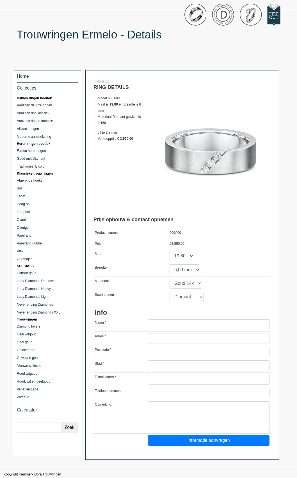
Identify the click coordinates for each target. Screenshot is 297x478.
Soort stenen (104, 295)
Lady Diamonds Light (33, 297)
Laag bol (23, 212)
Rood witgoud (27, 374)
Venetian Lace (27, 389)
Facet (21, 196)
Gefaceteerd (26, 350)
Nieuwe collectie (29, 366)
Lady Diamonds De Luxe (35, 281)
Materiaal (102, 281)
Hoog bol (23, 204)
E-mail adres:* (105, 377)
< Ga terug (101, 81)
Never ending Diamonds (35, 305)
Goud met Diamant (31, 159)
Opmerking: (103, 404)
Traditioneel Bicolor (31, 166)
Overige (23, 228)
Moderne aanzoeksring (34, 137)
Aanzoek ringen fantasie (35, 121)
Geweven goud (28, 358)
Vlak (20, 251)
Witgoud (23, 397)
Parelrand (24, 235)
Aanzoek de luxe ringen (34, 105)
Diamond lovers (28, 326)
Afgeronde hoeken (30, 180)
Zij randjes (24, 259)
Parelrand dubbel (29, 243)
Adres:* (100, 336)
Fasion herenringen (31, 151)
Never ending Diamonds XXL (38, 312)
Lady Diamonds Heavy (34, 289)
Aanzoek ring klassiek (33, 113)
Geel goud (24, 342)
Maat (98, 254)
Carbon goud (26, 273)
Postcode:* (103, 350)
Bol (19, 188)
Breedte (101, 267)
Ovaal (21, 220)
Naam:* (100, 322)
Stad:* (99, 363)
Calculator (27, 410)
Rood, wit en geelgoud (33, 381)
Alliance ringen (28, 129)
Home (23, 76)
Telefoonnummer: (108, 391)
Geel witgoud (26, 334)
